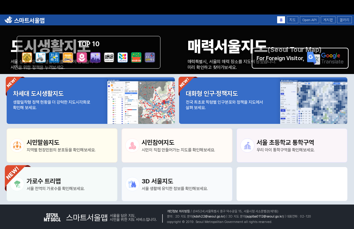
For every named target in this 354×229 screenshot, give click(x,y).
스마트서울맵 (24, 20)
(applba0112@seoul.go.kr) (264, 216)
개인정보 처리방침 (178, 211)
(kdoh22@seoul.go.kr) (208, 216)
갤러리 (344, 20)
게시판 (328, 20)
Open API (309, 20)
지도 (292, 20)
